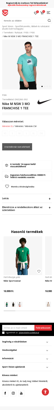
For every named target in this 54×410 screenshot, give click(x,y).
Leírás (26, 198)
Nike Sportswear (12, 280)
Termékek (8, 32)
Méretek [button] (19, 126)
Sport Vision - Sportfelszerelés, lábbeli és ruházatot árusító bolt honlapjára (26, 27)
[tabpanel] (27, 64)
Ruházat (18, 32)
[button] (27, 21)
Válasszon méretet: (13, 121)
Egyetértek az (22, 332)
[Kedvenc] (35, 13)
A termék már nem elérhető (17, 146)
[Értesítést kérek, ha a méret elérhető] (5, 133)
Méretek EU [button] (7, 126)
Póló (26, 32)
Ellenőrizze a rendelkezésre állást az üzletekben (26, 209)
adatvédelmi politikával (29, 332)
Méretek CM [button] (30, 126)
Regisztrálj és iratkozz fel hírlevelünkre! (27, 3)
